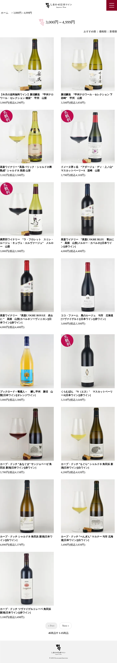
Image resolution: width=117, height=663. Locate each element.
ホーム (4, 13)
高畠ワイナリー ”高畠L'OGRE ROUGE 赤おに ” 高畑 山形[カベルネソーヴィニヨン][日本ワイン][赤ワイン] (26, 319)
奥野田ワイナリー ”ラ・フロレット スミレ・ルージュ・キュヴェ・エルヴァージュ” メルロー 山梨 (26, 243)
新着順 (113, 31)
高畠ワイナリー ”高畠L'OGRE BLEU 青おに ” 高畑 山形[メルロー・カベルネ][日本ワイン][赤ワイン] (87, 243)
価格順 (103, 31)
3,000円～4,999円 (22, 13)
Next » (65, 625)
